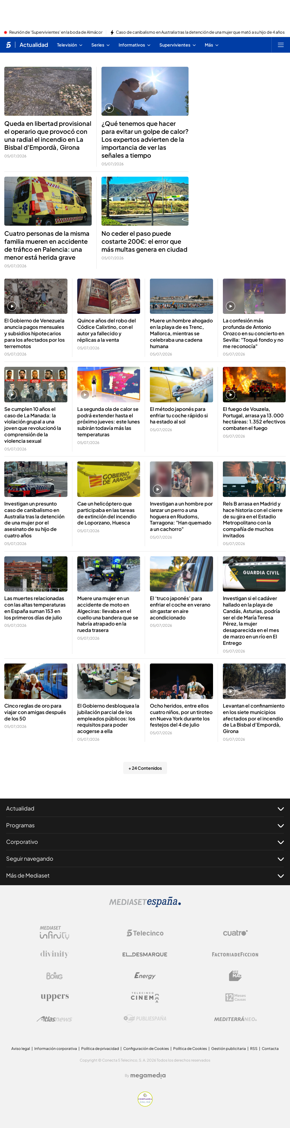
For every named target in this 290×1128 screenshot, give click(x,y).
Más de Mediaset (145, 875)
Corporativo (145, 841)
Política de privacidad (100, 1048)
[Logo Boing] (54, 975)
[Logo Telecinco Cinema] (145, 997)
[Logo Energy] (145, 975)
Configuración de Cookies (146, 1048)
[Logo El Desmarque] (145, 955)
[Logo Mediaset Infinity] (54, 933)
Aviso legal (20, 1048)
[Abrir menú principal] (281, 45)
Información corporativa (55, 1048)
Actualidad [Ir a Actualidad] (34, 44)
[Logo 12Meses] (235, 997)
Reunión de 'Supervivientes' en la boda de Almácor (55, 32)
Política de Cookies (190, 1048)
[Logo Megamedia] (148, 1075)
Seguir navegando (145, 858)
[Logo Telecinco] (145, 933)
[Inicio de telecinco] (8, 45)
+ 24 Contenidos (145, 768)
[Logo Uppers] (54, 997)
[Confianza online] (145, 1104)
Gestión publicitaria (228, 1048)
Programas (145, 825)
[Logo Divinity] (54, 954)
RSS (254, 1048)
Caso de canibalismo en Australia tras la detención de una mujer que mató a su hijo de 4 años (200, 32)
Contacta (270, 1048)
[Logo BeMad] (235, 975)
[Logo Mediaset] (145, 905)
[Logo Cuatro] (235, 933)
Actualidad (145, 808)
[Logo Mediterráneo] (235, 1018)
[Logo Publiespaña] (145, 1018)
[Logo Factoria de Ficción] (235, 954)
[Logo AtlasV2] (54, 1019)
